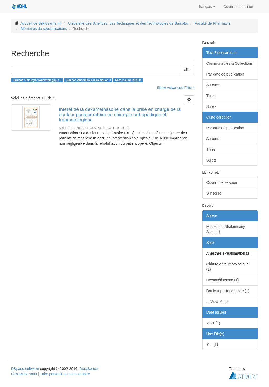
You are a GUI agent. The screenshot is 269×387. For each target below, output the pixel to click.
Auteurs (212, 85)
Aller (187, 70)
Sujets (211, 106)
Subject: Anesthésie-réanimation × (88, 80)
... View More (217, 301)
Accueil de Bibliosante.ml (40, 23)
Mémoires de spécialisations (44, 28)
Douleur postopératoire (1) (227, 291)
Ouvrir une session (221, 182)
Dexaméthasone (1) (222, 280)
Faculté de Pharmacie (212, 23)
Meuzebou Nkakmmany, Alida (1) (226, 229)
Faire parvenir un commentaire (65, 374)
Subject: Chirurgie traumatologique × (37, 80)
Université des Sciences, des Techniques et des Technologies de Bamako (128, 23)
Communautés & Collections (229, 63)
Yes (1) (212, 344)
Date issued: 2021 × (128, 80)
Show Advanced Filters (175, 87)
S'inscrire (213, 193)
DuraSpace (88, 369)
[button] (207, 6)
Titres (210, 96)
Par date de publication (225, 74)
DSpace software (25, 369)
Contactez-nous (24, 374)
